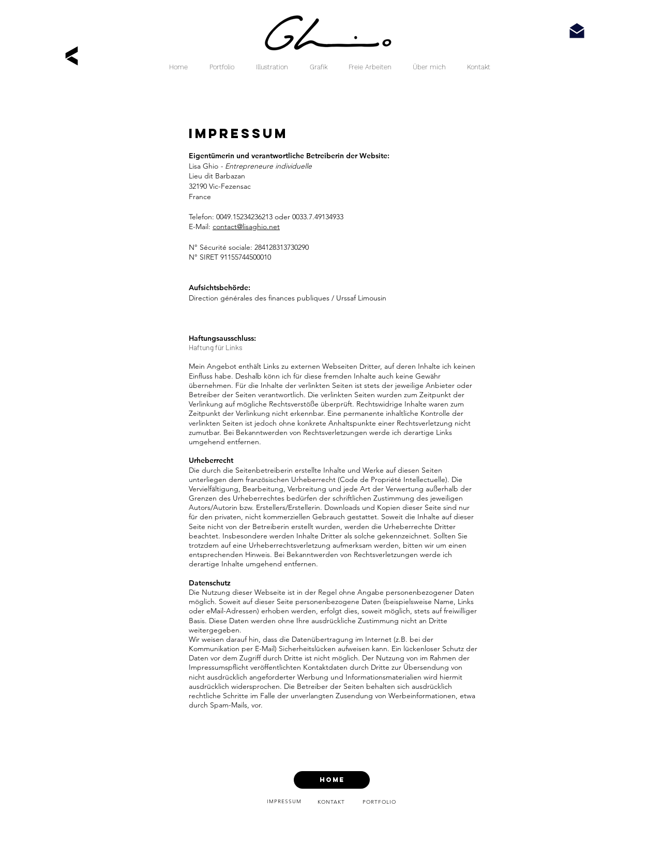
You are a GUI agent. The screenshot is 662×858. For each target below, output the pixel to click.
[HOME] (332, 780)
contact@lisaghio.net (246, 226)
